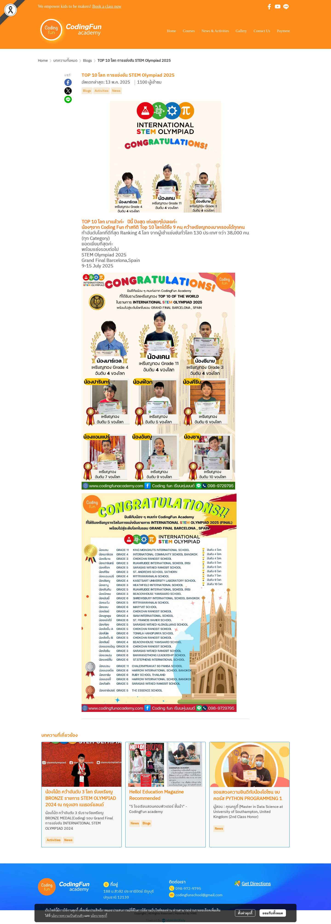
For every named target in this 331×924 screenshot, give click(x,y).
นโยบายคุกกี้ (99, 915)
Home (43, 61)
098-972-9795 (188, 889)
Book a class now (106, 6)
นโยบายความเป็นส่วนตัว (67, 915)
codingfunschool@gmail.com (199, 895)
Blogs (87, 61)
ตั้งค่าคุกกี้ (245, 913)
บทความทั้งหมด (65, 61)
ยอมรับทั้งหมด (273, 913)
